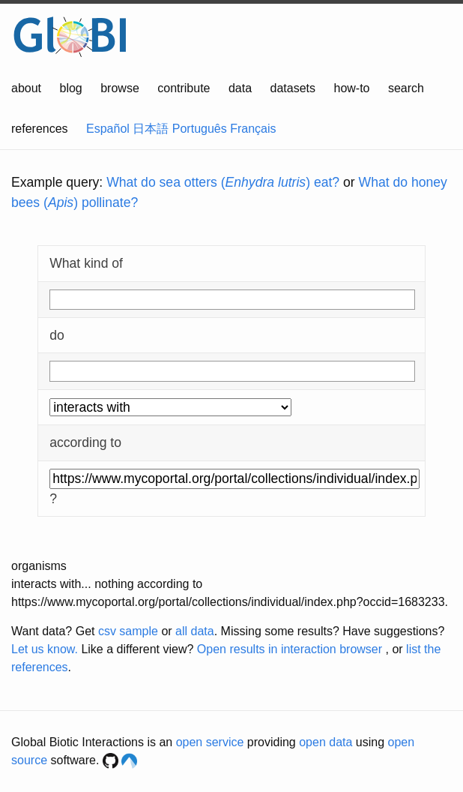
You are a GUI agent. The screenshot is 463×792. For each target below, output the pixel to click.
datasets (292, 88)
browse (119, 88)
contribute (183, 88)
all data (194, 631)
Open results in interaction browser (289, 649)
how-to (351, 88)
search (406, 88)
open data (325, 742)
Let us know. (44, 649)
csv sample (128, 631)
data (240, 88)
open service (210, 742)
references (39, 128)
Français (253, 128)
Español (108, 128)
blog (71, 88)
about (26, 88)
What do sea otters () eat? (222, 182)
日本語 (151, 128)
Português (199, 128)
